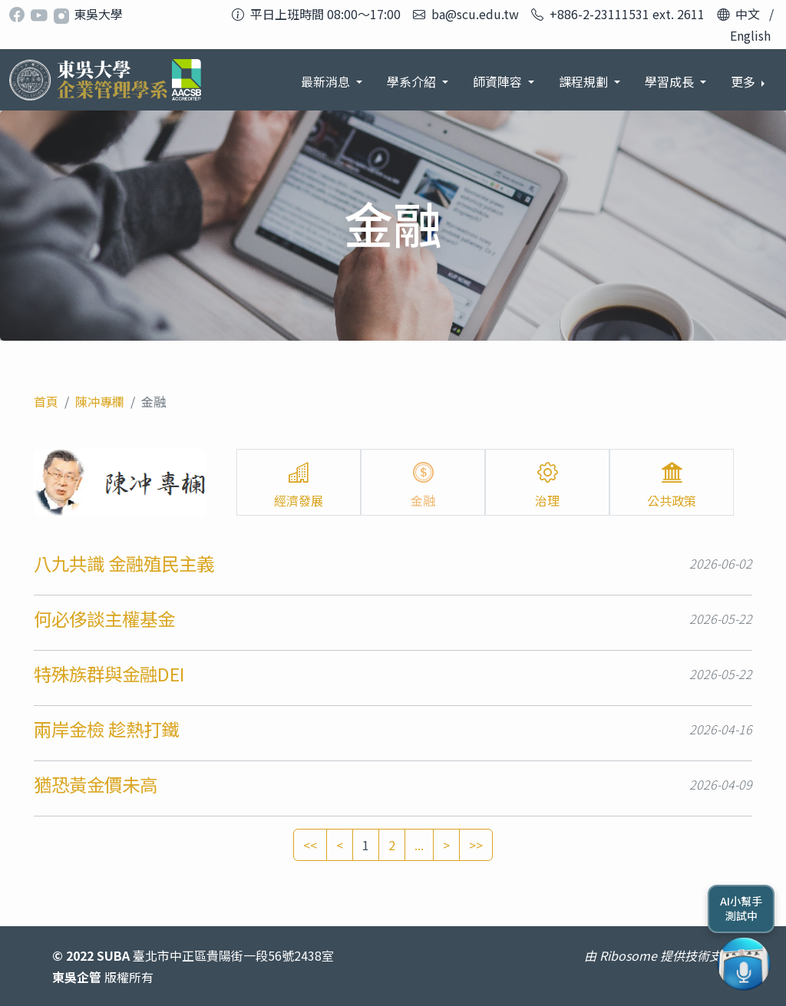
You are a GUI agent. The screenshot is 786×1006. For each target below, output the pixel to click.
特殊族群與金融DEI (109, 674)
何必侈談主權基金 (104, 618)
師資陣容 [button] (499, 81)
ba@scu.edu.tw (475, 14)
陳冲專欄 (99, 401)
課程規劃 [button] (585, 81)
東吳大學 (98, 14)
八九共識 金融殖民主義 (124, 563)
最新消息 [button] (327, 81)
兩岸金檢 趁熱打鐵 (106, 729)
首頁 (46, 401)
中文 (747, 14)
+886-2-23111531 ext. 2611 (627, 14)
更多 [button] (744, 81)
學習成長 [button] (671, 81)
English (750, 35)
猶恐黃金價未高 (95, 784)
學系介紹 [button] (413, 81)
